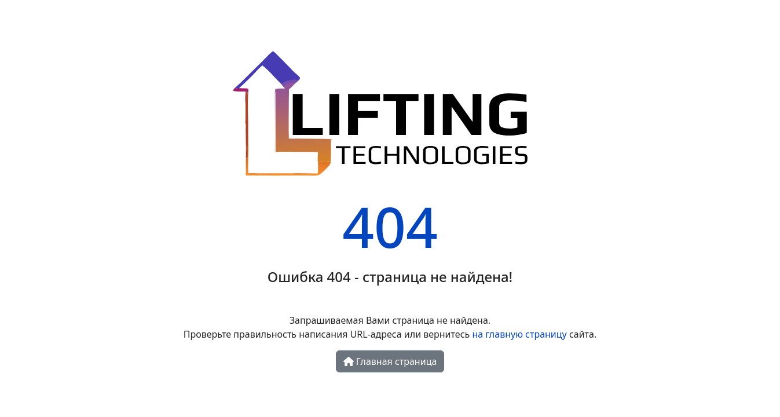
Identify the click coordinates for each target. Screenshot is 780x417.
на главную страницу (519, 334)
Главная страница (390, 361)
